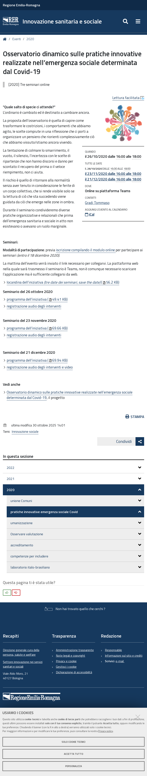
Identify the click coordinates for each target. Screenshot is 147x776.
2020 (30, 39)
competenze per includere (76, 556)
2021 (74, 478)
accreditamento (76, 545)
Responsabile (113, 650)
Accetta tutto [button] (73, 754)
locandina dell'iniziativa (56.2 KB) (63, 282)
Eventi (16, 39)
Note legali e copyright (70, 655)
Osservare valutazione (76, 534)
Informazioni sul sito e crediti (123, 655)
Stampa (134, 416)
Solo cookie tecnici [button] (73, 742)
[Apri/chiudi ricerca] (125, 21)
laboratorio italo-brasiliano (76, 567)
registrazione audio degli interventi (34, 306)
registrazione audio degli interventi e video (40, 367)
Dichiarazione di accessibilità (74, 672)
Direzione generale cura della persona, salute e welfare (21, 652)
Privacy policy (105, 731)
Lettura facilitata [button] (128, 97)
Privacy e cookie (66, 661)
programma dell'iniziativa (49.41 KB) (37, 299)
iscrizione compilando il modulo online (86, 250)
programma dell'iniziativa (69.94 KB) (37, 360)
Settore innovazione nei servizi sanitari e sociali (22, 664)
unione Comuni (76, 500)
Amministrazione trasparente (75, 650)
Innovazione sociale (25, 431)
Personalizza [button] (73, 766)
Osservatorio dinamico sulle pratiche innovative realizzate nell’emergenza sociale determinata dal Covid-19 (69, 394)
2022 (74, 467)
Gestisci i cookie (66, 666)
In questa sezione (18, 456)
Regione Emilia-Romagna (21, 5)
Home (5, 39)
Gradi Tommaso (97, 202)
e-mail (120, 661)
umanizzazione (76, 522)
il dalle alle (113, 174)
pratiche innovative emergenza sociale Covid (76, 511)
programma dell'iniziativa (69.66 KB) (37, 328)
